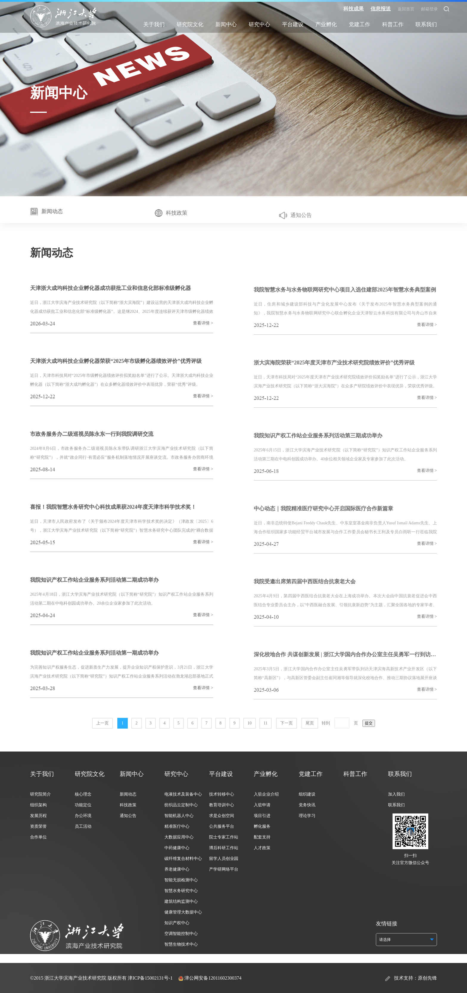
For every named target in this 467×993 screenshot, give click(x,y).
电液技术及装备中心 (183, 794)
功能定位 (83, 805)
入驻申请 (262, 805)
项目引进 (262, 815)
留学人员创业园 (223, 858)
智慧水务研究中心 (181, 890)
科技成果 (353, 9)
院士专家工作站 (223, 837)
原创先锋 (427, 977)
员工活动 (83, 826)
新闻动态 (128, 794)
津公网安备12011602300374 (212, 977)
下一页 (286, 736)
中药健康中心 (176, 848)
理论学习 (307, 815)
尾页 (310, 736)
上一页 (102, 736)
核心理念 (83, 794)
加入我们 (396, 794)
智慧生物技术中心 (181, 944)
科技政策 (128, 805)
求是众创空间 (221, 815)
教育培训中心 (221, 805)
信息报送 (381, 9)
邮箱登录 (429, 9)
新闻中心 (226, 24)
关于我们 (154, 24)
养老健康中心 (176, 869)
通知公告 (128, 815)
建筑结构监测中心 (181, 901)
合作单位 (38, 837)
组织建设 (307, 794)
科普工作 (393, 24)
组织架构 (38, 805)
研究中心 (259, 24)
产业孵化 (326, 24)
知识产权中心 (176, 923)
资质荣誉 (38, 826)
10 (249, 736)
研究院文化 (190, 24)
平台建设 (292, 24)
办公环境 (83, 815)
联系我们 (426, 24)
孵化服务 (262, 826)
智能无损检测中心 (181, 880)
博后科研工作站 (223, 848)
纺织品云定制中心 (181, 805)
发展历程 (38, 815)
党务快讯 (307, 805)
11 (265, 736)
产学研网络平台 (223, 869)
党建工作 (359, 24)
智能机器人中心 (179, 815)
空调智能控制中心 (181, 933)
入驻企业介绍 (266, 794)
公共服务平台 (221, 826)
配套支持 (262, 837)
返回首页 (406, 9)
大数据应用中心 (179, 837)
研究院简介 (40, 794)
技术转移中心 (221, 794)
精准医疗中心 (176, 826)
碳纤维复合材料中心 (183, 858)
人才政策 (262, 848)
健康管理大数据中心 (183, 912)
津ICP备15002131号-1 (150, 977)
